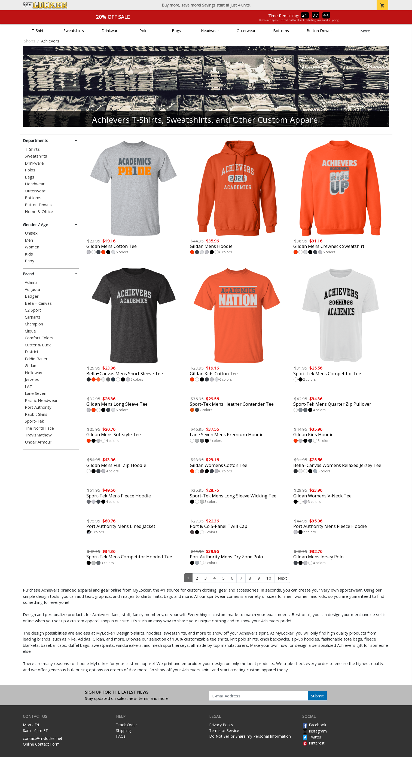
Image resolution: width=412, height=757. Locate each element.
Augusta (32, 289)
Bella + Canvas (38, 303)
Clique (30, 331)
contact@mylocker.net (42, 738)
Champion (34, 324)
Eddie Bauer (36, 358)
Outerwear (246, 30)
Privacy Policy (221, 724)
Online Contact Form (41, 744)
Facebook (314, 724)
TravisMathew (38, 435)
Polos (144, 30)
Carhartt (32, 317)
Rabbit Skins (36, 414)
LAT (28, 386)
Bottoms (281, 30)
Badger (32, 296)
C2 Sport (33, 310)
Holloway (33, 372)
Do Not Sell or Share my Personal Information (250, 736)
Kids (29, 254)
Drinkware (111, 30)
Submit (317, 695)
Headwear (210, 30)
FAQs (121, 736)
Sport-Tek (34, 421)
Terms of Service (224, 730)
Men (29, 240)
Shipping (123, 730)
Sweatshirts (73, 30)
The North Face (39, 428)
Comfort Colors (39, 338)
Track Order (126, 724)
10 (268, 578)
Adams (31, 282)
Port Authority (38, 407)
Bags (176, 30)
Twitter (311, 737)
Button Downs (319, 30)
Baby (29, 261)
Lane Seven (35, 393)
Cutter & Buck (38, 345)
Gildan (30, 365)
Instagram (314, 731)
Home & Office (39, 211)
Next (282, 578)
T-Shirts (38, 30)
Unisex (31, 233)
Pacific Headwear (41, 400)
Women (32, 247)
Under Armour (38, 442)
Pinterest (313, 743)
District (31, 351)
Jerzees (32, 379)
